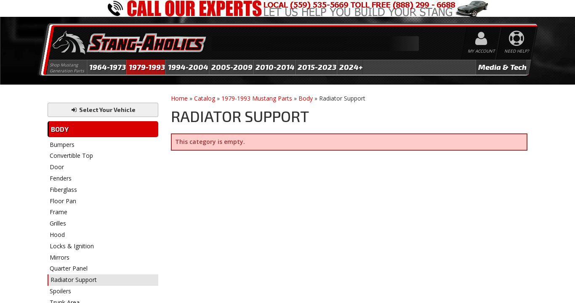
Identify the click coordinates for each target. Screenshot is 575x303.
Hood (57, 235)
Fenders (61, 178)
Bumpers (62, 145)
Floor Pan (63, 201)
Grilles (58, 223)
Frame (58, 212)
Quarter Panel (69, 268)
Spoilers (60, 291)
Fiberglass (63, 190)
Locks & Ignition (72, 246)
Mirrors (59, 257)
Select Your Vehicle (103, 109)
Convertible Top (71, 155)
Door (57, 167)
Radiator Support (74, 280)
